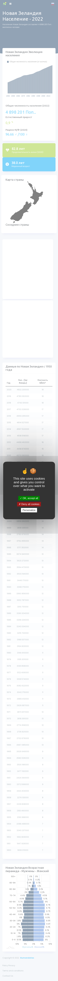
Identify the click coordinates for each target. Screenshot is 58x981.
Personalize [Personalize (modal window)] (29, 510)
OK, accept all (29, 498)
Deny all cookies (29, 504)
